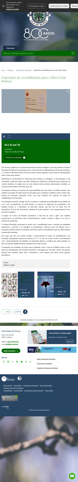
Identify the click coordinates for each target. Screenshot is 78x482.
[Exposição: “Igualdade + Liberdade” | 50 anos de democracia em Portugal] (53, 285)
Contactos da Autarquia (30, 385)
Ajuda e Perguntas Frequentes (46, 359)
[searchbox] (39, 53)
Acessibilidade (8, 391)
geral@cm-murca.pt (12, 344)
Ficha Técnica (17, 385)
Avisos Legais (49, 391)
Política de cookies (12, 9)
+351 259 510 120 (12, 342)
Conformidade (18, 391)
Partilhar (18, 312)
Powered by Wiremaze (5, 407)
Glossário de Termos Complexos (13, 388)
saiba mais (70, 341)
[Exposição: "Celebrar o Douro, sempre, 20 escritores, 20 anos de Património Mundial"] (18, 285)
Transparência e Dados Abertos (34, 391)
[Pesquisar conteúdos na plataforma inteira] (73, 53)
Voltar (8, 312)
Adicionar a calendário (14, 157)
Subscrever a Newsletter (44, 363)
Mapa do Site (8, 385)
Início (3, 70)
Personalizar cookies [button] (36, 6)
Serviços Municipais (46, 385)
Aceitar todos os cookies (59, 6)
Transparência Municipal (23, 70)
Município (10, 70)
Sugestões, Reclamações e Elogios (47, 368)
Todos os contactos (9, 351)
